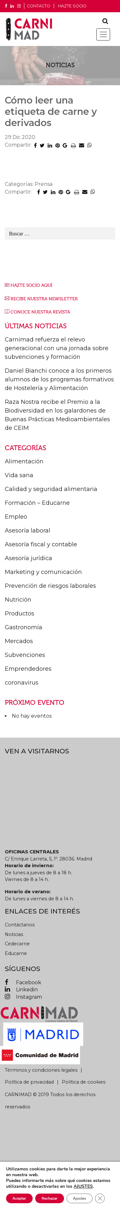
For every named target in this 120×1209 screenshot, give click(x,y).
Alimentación (24, 461)
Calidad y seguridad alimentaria (51, 489)
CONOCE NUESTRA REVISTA (40, 312)
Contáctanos (20, 925)
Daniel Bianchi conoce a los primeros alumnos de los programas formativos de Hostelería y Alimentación (59, 379)
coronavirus (21, 682)
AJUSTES (83, 1186)
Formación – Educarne (37, 502)
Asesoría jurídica (28, 558)
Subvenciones (25, 655)
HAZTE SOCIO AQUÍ (31, 285)
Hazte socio (72, 6)
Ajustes (79, 1198)
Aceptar (19, 1198)
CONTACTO (38, 6)
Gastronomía (23, 627)
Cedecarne (17, 944)
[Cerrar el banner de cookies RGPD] (100, 1198)
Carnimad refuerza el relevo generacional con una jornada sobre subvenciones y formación (56, 348)
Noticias (14, 934)
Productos (19, 613)
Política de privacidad (29, 1082)
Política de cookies (83, 1082)
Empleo (16, 516)
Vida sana (19, 475)
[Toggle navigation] (103, 34)
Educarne (16, 953)
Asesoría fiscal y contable (41, 544)
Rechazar (50, 1198)
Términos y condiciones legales (41, 1070)
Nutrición (18, 599)
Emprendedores (28, 668)
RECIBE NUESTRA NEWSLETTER (44, 299)
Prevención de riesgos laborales (50, 585)
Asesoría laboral (27, 530)
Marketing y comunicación (43, 572)
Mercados (19, 641)
